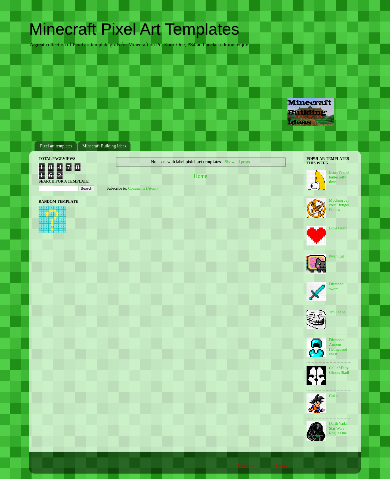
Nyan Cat (336, 256)
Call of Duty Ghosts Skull (339, 370)
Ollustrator (246, 465)
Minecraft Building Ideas (104, 146)
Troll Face (337, 312)
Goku (333, 395)
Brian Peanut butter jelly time (339, 177)
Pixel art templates (56, 146)
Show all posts (237, 161)
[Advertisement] (195, 95)
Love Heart (338, 228)
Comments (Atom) (142, 188)
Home (200, 176)
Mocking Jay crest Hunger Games (339, 205)
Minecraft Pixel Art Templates (134, 29)
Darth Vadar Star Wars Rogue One (338, 428)
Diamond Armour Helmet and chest (338, 347)
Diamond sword (336, 286)
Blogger (282, 465)
